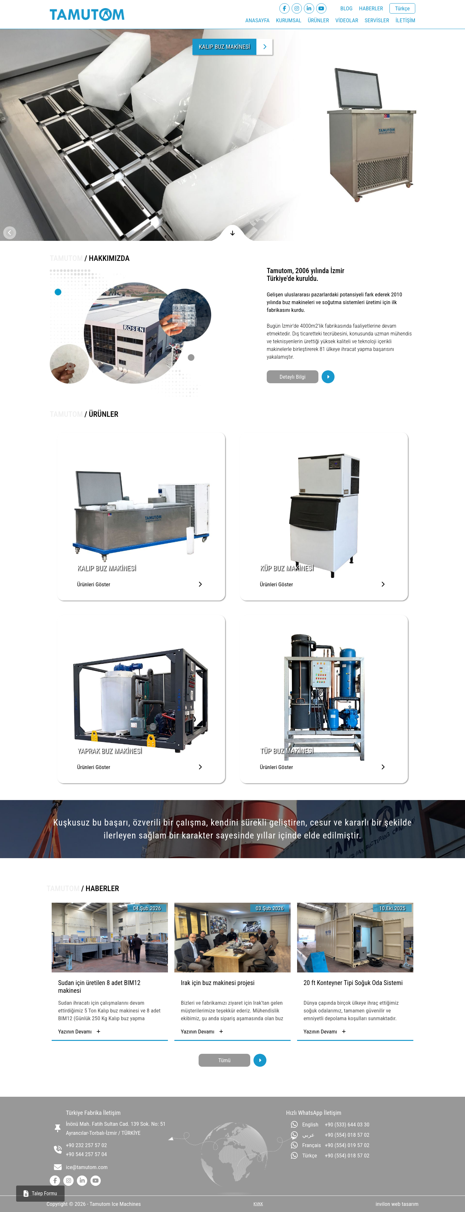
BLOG (346, 8)
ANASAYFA (257, 20)
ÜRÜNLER (318, 20)
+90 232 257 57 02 (86, 1145)
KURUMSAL (288, 20)
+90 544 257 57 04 (86, 1154)
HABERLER (371, 8)
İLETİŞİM (405, 20)
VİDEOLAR (347, 20)
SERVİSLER (377, 20)
